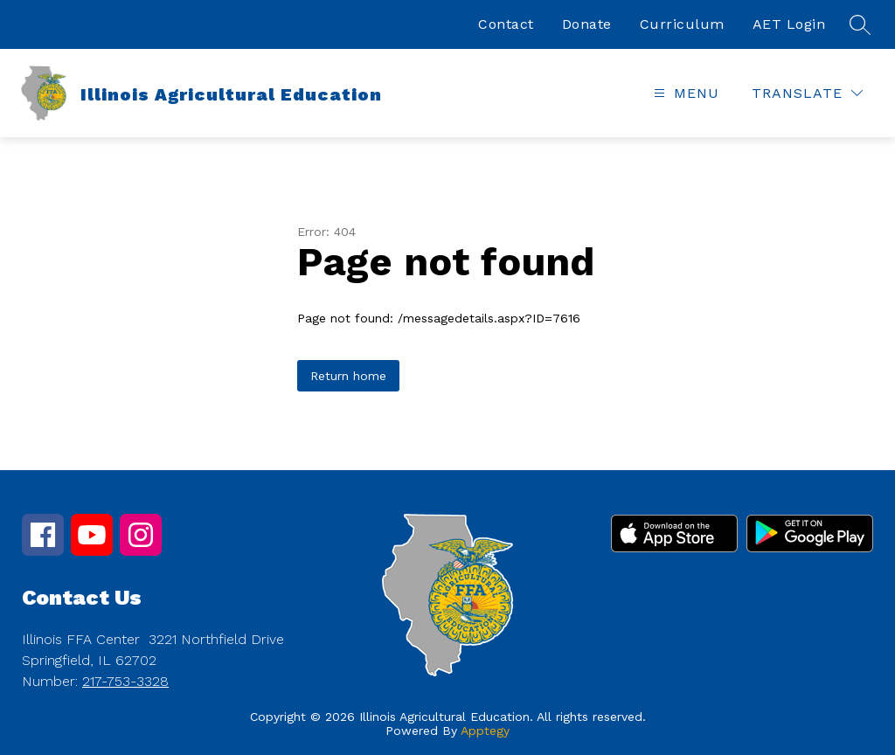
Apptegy (485, 731)
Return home (348, 376)
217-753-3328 (125, 681)
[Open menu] (684, 93)
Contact (506, 24)
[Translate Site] (807, 93)
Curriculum (682, 24)
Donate (587, 24)
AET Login (789, 24)
